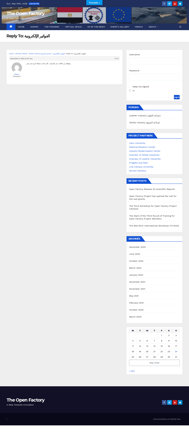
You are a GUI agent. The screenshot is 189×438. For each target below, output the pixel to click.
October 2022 (136, 261)
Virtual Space (73, 27)
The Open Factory (25, 13)
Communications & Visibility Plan (166, 419)
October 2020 (136, 310)
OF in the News (96, 27)
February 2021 (136, 303)
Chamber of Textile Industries (144, 155)
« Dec (132, 371)
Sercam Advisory (137, 170)
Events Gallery (120, 27)
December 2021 (137, 282)
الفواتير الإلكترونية (59, 54)
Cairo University (137, 143)
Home (21, 27)
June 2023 (134, 254)
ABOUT (153, 27)
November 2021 (137, 289)
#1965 (116, 58)
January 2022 (136, 275)
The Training (51, 27)
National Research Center (142, 147)
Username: (134, 54)
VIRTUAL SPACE (21, 54)
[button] (180, 27)
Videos (139, 27)
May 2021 (134, 296)
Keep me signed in (141, 88)
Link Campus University (141, 167)
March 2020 (135, 317)
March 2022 (135, 268)
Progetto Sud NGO (138, 163)
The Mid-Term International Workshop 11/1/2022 (154, 225)
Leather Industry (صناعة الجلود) (145, 115)
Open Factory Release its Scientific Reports (152, 189)
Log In (177, 97)
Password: (134, 70)
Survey (34, 27)
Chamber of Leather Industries (145, 159)
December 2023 (137, 247)
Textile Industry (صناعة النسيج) (40, 54)
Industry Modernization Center (144, 151)
